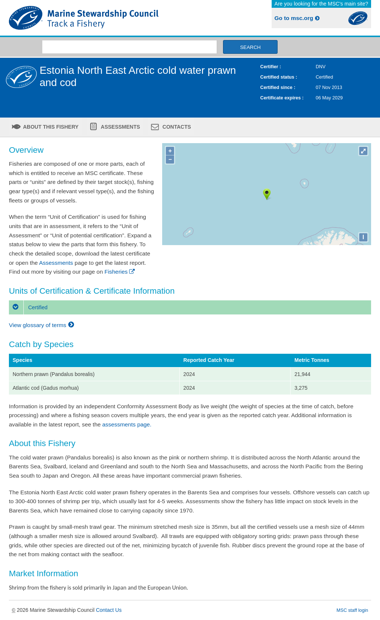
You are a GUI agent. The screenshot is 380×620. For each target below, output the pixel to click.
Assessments (119, 127)
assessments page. (127, 424)
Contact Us (108, 610)
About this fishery (50, 127)
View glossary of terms (42, 325)
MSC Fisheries (98, 18)
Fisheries (120, 271)
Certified (28, 307)
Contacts (176, 127)
